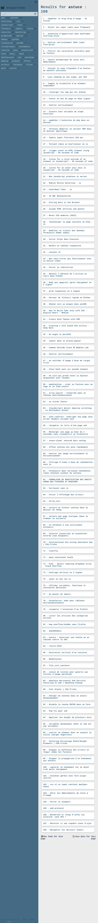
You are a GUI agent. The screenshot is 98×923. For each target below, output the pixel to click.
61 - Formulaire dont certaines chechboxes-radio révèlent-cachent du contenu (67, 516)
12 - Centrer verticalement (58, 115)
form (4, 60)
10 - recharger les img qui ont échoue (64, 101)
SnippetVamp (15, 9)
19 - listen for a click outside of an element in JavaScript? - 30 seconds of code (68, 176)
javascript (8, 28)
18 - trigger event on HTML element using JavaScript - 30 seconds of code (66, 166)
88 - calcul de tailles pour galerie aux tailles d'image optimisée (65, 736)
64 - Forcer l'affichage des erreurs (63, 541)
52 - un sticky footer (55, 439)
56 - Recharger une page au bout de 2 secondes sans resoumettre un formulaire (65, 473)
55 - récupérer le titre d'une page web (65, 465)
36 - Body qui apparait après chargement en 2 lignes (67, 310)
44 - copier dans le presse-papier (62, 373)
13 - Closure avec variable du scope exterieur (63, 124)
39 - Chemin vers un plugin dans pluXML (65, 332)
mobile (6, 69)
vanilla (6, 56)
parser (22, 40)
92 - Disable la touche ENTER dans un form (66, 771)
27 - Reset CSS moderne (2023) (59, 236)
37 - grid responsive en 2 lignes (61, 319)
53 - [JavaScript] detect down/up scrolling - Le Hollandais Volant (67, 447)
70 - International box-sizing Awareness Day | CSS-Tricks (68, 595)
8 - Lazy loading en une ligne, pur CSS (65, 85)
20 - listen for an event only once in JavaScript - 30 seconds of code (64, 186)
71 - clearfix (50, 603)
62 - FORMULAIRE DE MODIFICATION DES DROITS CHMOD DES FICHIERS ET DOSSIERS (67, 526)
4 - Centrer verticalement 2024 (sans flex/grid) (64, 48)
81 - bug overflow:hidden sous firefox (64, 683)
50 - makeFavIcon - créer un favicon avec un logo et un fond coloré (68, 421)
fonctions (8, 24)
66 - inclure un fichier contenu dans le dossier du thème (65, 556)
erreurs (6, 73)
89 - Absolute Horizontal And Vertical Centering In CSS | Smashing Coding (64, 746)
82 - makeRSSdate (52, 690)
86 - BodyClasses (52, 721)
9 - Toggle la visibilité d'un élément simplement (64, 93)
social (14, 77)
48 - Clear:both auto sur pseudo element (65, 403)
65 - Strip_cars (51, 548)
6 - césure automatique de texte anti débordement (64, 67)
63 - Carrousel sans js (55, 534)
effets (28, 69)
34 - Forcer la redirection (58, 292)
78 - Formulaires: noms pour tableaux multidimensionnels (64, 658)
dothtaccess (8, 65)
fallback (19, 73)
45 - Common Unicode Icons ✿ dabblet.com (65, 380)
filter (30, 73)
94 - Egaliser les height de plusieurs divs (67, 785)
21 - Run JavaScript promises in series (65, 194)
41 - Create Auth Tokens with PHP (61, 349)
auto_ (14, 60)
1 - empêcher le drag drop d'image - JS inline (65, 21)
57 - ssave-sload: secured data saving (64, 482)
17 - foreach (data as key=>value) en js (65, 158)
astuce (16, 20)
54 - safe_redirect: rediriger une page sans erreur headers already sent (68, 457)
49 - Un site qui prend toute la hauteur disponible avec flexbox (65, 411)
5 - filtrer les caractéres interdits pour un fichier (66, 57)
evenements (26, 52)
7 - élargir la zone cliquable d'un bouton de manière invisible (66, 76)
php (5, 20)
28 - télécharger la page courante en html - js (68, 244)
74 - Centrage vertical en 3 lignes (62, 627)
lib (20, 65)
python (17, 44)
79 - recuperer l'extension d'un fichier (65, 667)
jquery (20, 32)
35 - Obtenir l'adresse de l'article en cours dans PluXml (65, 301)
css (20, 24)
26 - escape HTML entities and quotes (64, 229)
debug (6, 44)
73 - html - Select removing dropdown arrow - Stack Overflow (67, 618)
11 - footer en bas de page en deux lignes (66, 108)
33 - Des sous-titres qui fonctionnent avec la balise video (67, 284)
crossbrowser (9, 52)
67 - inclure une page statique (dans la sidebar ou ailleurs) (65, 566)
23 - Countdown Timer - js (57, 208)
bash (22, 60)
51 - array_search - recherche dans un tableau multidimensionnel (64, 431)
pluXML (21, 48)
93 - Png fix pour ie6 (55, 778)
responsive (8, 48)
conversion (28, 56)
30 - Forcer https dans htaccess (61, 262)
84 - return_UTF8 (52, 707)
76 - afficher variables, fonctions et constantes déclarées (64, 642)
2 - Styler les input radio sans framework (66, 30)
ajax (16, 56)
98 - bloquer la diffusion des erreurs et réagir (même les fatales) (66, 822)
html (22, 28)
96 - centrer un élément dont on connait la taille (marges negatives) (67, 802)
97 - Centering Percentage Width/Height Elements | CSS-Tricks (65, 812)
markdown (30, 65)
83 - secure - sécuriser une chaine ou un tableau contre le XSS (66, 699)
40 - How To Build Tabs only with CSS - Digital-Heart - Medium (65, 341)
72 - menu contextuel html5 (58, 610)
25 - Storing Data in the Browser (61, 222)
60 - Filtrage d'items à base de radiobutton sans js (68, 507)
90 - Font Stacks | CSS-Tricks (59, 754)
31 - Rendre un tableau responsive (62, 269)
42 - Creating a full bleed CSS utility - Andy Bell (66, 357)
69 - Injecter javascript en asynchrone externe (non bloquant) (65, 585)
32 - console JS (51, 276)
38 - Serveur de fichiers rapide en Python (66, 326)
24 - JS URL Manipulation (57, 215)
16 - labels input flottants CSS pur (63, 151)
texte (31, 32)
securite (7, 36)
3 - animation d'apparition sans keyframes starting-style (66, 38)
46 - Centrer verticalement (58, 387)
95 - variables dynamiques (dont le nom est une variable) (67, 793)
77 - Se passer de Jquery (57, 650)
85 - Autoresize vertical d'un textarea (65, 714)
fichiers (7, 32)
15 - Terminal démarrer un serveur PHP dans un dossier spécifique (67, 143)
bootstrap (22, 36)
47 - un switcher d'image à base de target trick (66, 395)
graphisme (8, 40)
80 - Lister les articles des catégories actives (65, 675)
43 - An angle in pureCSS (57, 366)
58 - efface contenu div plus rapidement (65, 489)
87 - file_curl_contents (56, 728)
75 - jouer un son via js (57, 634)
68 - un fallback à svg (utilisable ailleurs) (62, 576)
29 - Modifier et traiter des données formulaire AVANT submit (64, 254)
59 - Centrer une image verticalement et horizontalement (65, 497)
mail (4, 77)
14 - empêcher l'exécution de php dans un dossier (66, 133)
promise (17, 69)
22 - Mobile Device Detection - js (62, 201)
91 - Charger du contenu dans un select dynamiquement (65, 762)
